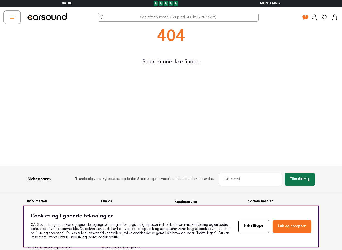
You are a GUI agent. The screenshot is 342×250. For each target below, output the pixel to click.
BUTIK (66, 3)
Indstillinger (254, 226)
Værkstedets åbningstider (120, 247)
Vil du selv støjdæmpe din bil (49, 247)
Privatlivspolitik (70, 237)
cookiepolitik (108, 237)
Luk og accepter (292, 226)
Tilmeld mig (300, 179)
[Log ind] (314, 17)
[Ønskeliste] (324, 17)
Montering (270, 3)
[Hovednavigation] (12, 17)
